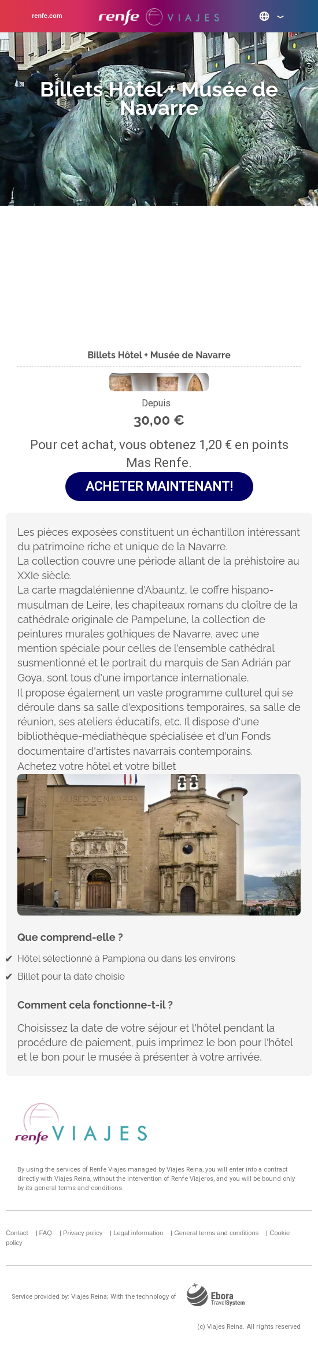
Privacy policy (82, 1232)
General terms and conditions (216, 1232)
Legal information (138, 1232)
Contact (17, 1232)
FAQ (45, 1232)
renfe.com (47, 15)
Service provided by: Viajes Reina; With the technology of (132, 1296)
